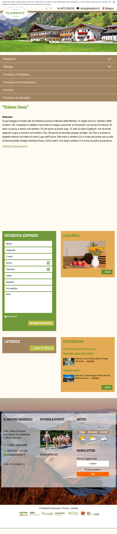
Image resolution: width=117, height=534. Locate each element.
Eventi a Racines (49, 454)
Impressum (55, 508)
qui (78, 2)
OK (93, 474)
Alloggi (8, 67)
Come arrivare (17, 445)
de (46, 9)
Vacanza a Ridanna (16, 74)
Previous (23, 32)
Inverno (8, 90)
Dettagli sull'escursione (14, 146)
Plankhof (9, 59)
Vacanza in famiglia (16, 98)
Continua (90, 361)
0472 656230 (67, 8)
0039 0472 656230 (17, 450)
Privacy (65, 508)
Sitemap (74, 508)
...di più (107, 272)
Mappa (109, 8)
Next (93, 32)
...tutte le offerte (42, 348)
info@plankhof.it (90, 8)
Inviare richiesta (41, 323)
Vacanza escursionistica (19, 82)
